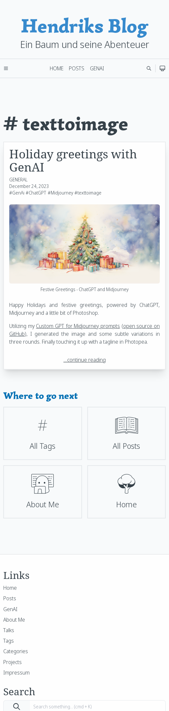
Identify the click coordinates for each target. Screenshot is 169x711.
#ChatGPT (36, 193)
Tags (8, 640)
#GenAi (16, 193)
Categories (15, 651)
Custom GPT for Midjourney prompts (78, 326)
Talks (8, 630)
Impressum (16, 672)
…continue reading (85, 359)
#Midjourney (60, 193)
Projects (12, 662)
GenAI (97, 68)
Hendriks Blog (85, 25)
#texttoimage (87, 193)
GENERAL (18, 179)
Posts (76, 68)
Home (57, 68)
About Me (14, 619)
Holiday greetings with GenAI (73, 160)
